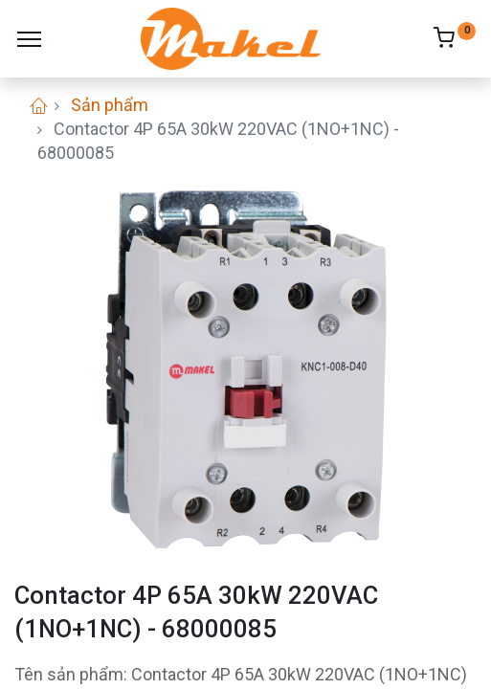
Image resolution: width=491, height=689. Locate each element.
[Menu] (29, 39)
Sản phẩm (109, 105)
